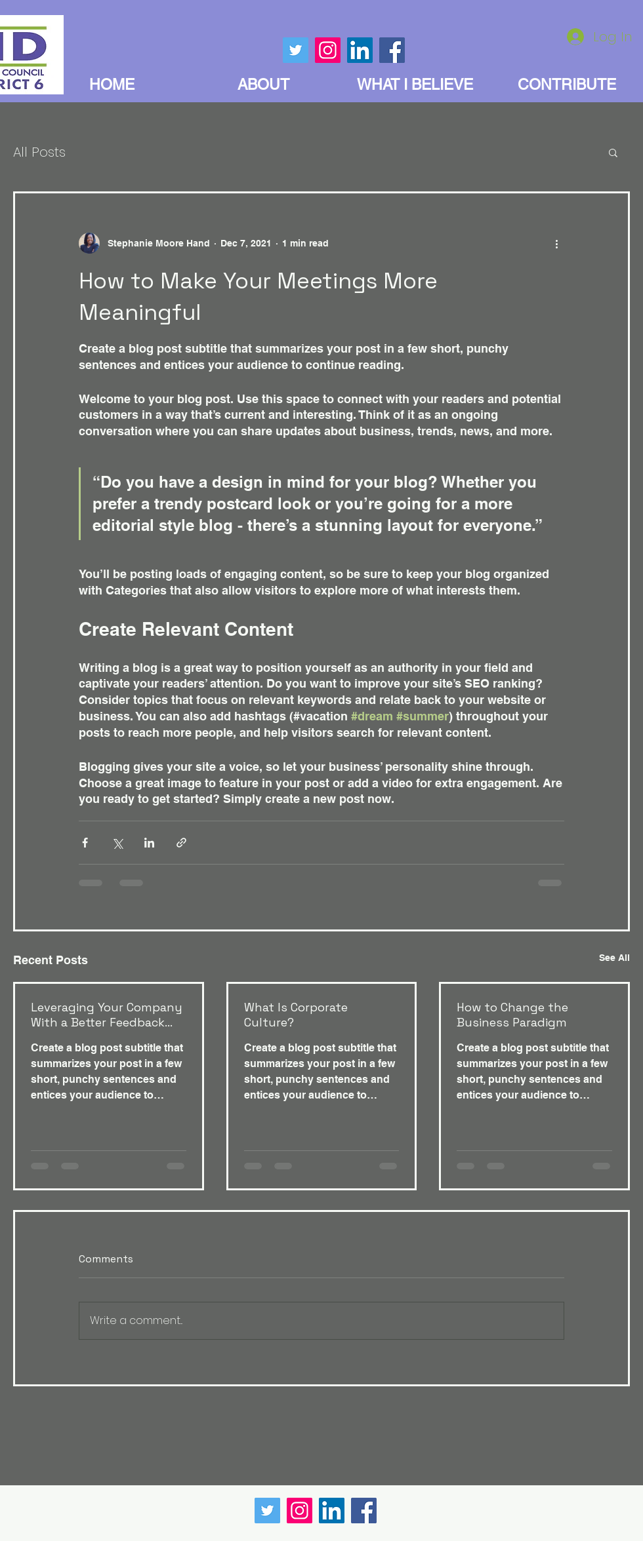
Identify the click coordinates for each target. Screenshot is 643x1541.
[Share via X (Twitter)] (117, 842)
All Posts (39, 152)
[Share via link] (181, 842)
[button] (613, 152)
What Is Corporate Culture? (296, 1015)
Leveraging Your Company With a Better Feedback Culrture (106, 1015)
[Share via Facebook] (85, 842)
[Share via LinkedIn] (149, 842)
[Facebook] (364, 1510)
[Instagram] (299, 1510)
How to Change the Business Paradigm (512, 1015)
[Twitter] (267, 1510)
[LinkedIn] (331, 1510)
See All (614, 957)
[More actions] (556, 243)
